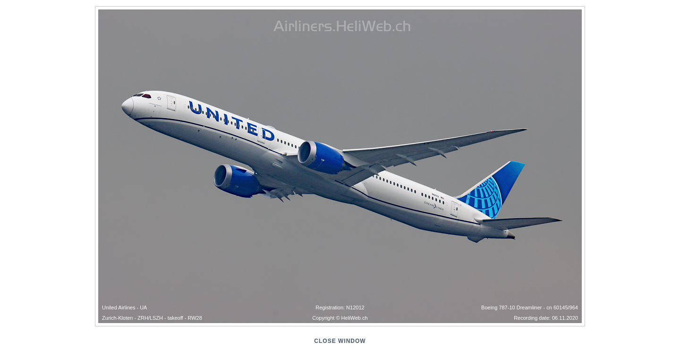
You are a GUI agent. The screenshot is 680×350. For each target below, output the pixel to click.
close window (340, 341)
